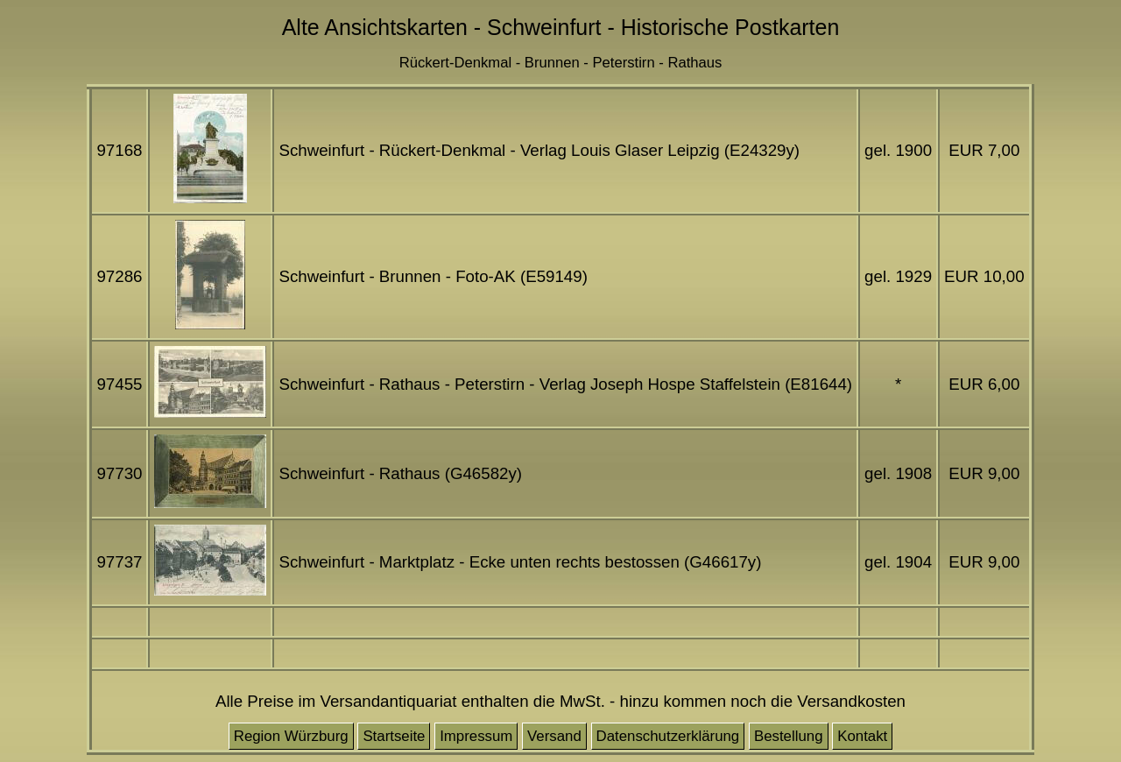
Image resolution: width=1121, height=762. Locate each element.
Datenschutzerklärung (668, 736)
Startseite (394, 736)
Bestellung (788, 736)
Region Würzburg (291, 736)
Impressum (476, 736)
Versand (554, 736)
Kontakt (862, 736)
